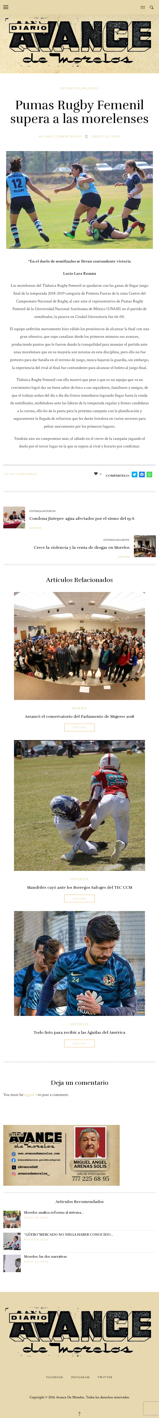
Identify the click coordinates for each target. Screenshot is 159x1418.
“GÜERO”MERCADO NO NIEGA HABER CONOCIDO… (68, 1234)
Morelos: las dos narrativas (45, 1256)
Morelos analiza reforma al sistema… (54, 1212)
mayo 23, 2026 (36, 1217)
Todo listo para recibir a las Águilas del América (79, 1032)
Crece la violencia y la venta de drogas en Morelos (82, 547)
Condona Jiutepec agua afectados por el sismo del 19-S (81, 518)
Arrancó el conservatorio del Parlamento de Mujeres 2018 (79, 716)
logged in (30, 1094)
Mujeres (90, 88)
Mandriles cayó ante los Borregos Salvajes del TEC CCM (79, 887)
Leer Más (79, 727)
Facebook (54, 1377)
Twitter (105, 1377)
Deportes (70, 88)
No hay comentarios (60, 136)
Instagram (80, 1377)
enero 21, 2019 (105, 136)
